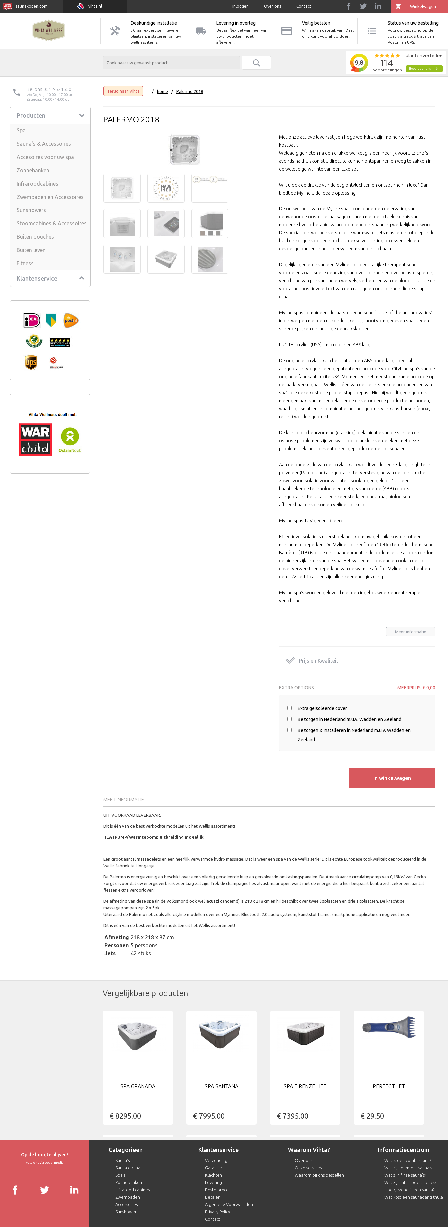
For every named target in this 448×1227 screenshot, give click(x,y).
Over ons (272, 6)
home (162, 91)
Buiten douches (35, 237)
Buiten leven (31, 250)
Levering (213, 1182)
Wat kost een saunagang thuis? (413, 1197)
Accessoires (126, 1204)
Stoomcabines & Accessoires (52, 223)
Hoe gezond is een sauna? (409, 1189)
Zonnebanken (33, 170)
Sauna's (122, 1160)
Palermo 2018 (189, 91)
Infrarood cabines (132, 1189)
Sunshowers (31, 210)
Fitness (25, 263)
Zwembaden (127, 1197)
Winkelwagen (423, 6)
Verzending (216, 1160)
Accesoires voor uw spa (45, 157)
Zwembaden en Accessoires (50, 197)
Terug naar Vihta (123, 91)
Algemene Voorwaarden (229, 1204)
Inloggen (240, 6)
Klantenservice (37, 278)
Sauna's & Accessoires (44, 144)
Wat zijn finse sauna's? (405, 1175)
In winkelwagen (392, 778)
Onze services (308, 1167)
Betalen (212, 1197)
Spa (21, 130)
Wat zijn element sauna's (408, 1167)
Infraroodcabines (37, 184)
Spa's (120, 1175)
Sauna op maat (129, 1167)
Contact (303, 6)
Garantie (213, 1167)
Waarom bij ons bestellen (319, 1175)
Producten (31, 115)
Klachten (213, 1175)
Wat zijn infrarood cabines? (410, 1182)
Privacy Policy (217, 1211)
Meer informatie (410, 632)
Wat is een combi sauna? (407, 1160)
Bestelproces (217, 1189)
